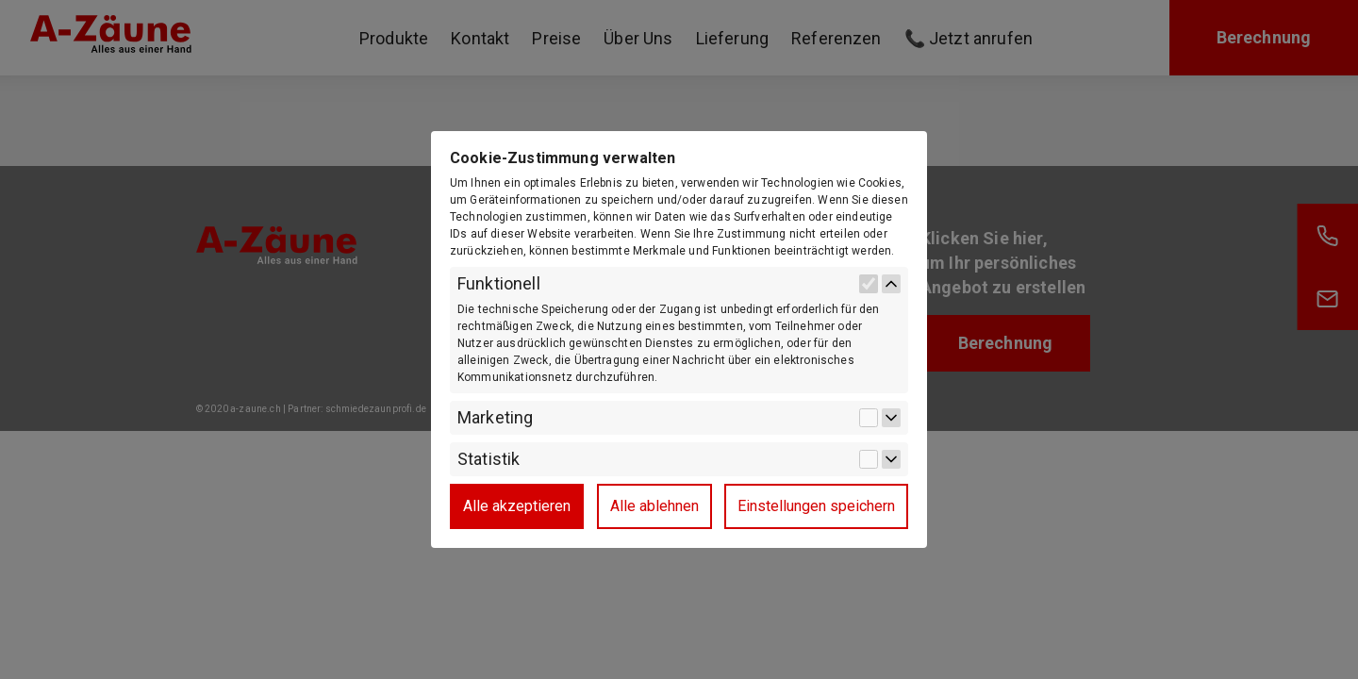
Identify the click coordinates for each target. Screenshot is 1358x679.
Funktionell (498, 283)
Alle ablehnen (654, 506)
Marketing (495, 417)
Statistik (488, 459)
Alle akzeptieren (517, 506)
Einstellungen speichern (816, 506)
